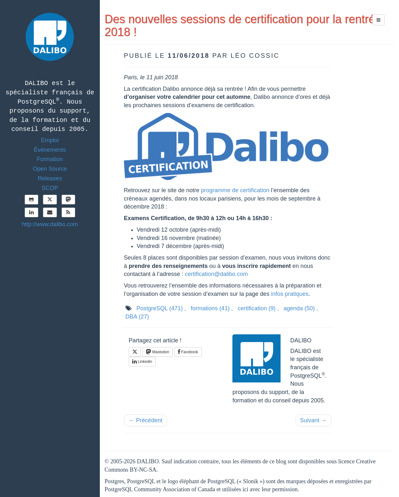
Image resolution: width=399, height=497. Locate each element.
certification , (258, 308)
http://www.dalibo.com (50, 224)
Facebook (188, 352)
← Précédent (145, 420)
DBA (137, 316)
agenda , (301, 308)
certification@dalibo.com (216, 274)
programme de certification (235, 190)
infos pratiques (289, 294)
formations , (212, 308)
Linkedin (142, 361)
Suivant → (313, 420)
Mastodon (157, 351)
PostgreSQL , (161, 308)
